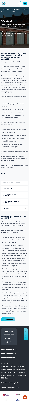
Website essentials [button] (9, 350)
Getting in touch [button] (8, 358)
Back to (26, 334)
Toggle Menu (25, 3)
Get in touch (8, 319)
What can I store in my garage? (11, 202)
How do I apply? (8, 188)
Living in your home (16, 10)
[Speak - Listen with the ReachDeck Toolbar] (25, 397)
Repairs (6, 208)
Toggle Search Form (20, 3)
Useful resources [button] (8, 354)
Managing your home (5, 10)
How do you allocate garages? (10, 195)
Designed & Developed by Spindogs (10, 387)
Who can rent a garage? (11, 183)
